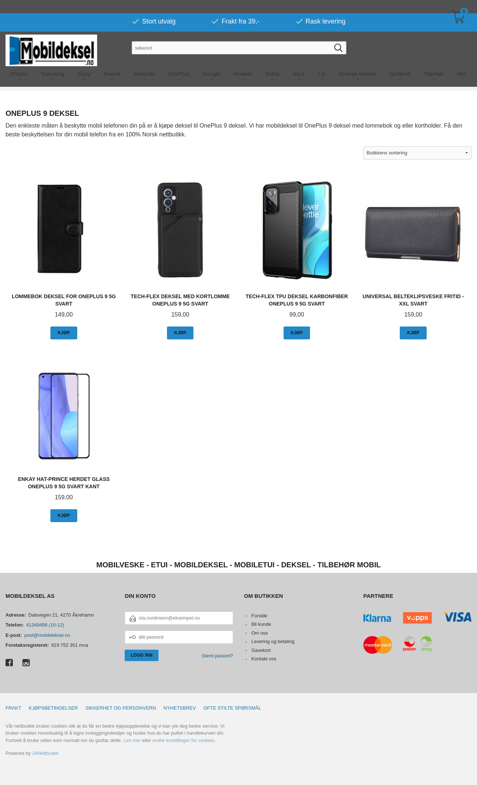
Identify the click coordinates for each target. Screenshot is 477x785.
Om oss (259, 633)
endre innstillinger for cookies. (184, 740)
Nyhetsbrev (180, 708)
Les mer (132, 740)
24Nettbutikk (45, 753)
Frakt (13, 708)
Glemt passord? (217, 656)
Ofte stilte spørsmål (232, 708)
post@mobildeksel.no (47, 635)
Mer (462, 60)
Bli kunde (261, 624)
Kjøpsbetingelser (53, 708)
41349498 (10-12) (45, 625)
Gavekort (261, 650)
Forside (259, 615)
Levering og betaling (272, 641)
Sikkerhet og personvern (120, 708)
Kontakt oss (263, 658)
